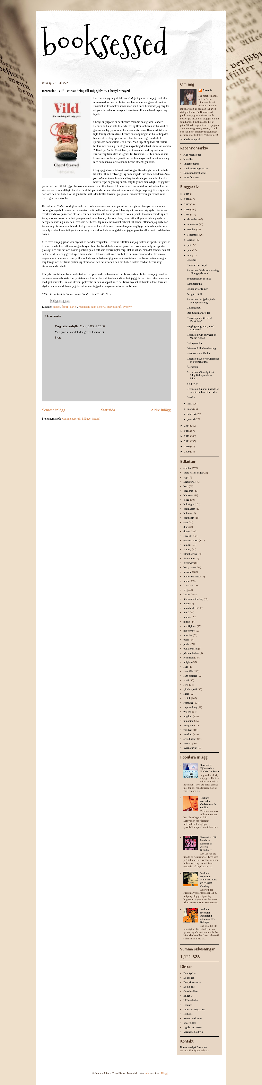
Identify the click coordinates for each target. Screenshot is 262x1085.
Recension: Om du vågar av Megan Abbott (201, 336)
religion (187, 662)
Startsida (108, 410)
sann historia (98, 306)
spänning (188, 702)
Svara (58, 337)
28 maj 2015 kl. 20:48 (92, 326)
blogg (186, 499)
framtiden (188, 558)
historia (187, 572)
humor (186, 581)
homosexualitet (191, 576)
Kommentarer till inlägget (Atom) (81, 418)
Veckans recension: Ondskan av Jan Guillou (208, 802)
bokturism (188, 517)
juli (189, 244)
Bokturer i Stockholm (198, 353)
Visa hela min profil (190, 139)
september (193, 234)
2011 (187, 441)
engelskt (187, 535)
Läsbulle (188, 1013)
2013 (187, 430)
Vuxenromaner (191, 163)
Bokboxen (188, 977)
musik (186, 621)
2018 (187, 199)
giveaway (188, 562)
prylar (186, 644)
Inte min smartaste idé (198, 312)
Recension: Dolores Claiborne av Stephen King (203, 360)
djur (185, 526)
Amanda (207, 90)
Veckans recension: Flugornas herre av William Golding (208, 879)
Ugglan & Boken (192, 1027)
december (193, 219)
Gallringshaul (194, 307)
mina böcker (190, 607)
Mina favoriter (191, 177)
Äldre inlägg (161, 410)
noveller (187, 635)
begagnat (188, 490)
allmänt (187, 468)
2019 (187, 193)
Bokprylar (192, 383)
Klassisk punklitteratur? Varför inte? (199, 319)
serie (186, 684)
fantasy (187, 549)
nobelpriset (189, 630)
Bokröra (191, 397)
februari (191, 414)
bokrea (187, 513)
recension (84, 306)
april (190, 403)
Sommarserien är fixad (199, 278)
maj (189, 255)
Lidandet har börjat (197, 264)
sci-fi (186, 680)
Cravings (191, 259)
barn (185, 486)
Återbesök (192, 366)
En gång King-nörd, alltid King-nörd (200, 328)
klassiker (188, 585)
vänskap (187, 734)
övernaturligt (190, 747)
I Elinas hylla (190, 1000)
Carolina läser (190, 991)
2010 (187, 446)
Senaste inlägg (53, 410)
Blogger (165, 1073)
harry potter (189, 567)
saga (185, 666)
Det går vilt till (194, 294)
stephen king (190, 707)
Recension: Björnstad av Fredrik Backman (209, 768)
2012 (187, 436)
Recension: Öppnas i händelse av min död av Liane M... (203, 390)
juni (189, 250)
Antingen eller (194, 342)
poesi (186, 639)
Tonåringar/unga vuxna (195, 168)
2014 (187, 425)
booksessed (105, 43)
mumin (187, 616)
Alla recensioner (192, 154)
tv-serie (187, 711)
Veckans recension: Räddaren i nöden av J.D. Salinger (207, 915)
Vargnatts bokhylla (66, 326)
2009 (187, 451)
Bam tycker (189, 973)
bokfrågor (188, 504)
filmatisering (190, 553)
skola (186, 693)
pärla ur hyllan (191, 653)
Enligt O (187, 995)
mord (186, 612)
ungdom (187, 716)
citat (185, 522)
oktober (191, 229)
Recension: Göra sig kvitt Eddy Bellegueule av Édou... (200, 375)
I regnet (187, 1004)
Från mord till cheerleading (201, 348)
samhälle (188, 671)
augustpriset (189, 481)
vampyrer (188, 725)
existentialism (190, 540)
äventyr (127, 306)
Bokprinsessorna (192, 982)
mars (190, 408)
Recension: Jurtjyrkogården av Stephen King (201, 301)
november (193, 224)
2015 (187, 214)
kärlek (73, 306)
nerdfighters (189, 626)
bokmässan (189, 508)
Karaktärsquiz (194, 283)
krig (185, 590)
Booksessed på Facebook (193, 1047)
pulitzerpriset (190, 648)
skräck (186, 698)
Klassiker (188, 159)
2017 (187, 204)
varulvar (187, 729)
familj (65, 306)
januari (191, 419)
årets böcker (189, 738)
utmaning (188, 720)
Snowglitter (189, 1022)
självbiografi (114, 306)
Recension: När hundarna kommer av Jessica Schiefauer (208, 843)
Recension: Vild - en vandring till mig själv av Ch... (203, 272)
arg (185, 477)
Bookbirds (188, 986)
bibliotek (188, 495)
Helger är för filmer (197, 288)
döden (56, 306)
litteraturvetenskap (193, 598)
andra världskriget (193, 472)
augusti (191, 239)
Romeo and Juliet (192, 1018)
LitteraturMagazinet (194, 1009)
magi (186, 603)
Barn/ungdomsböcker (194, 172)
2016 (187, 209)
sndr (146, 1073)
